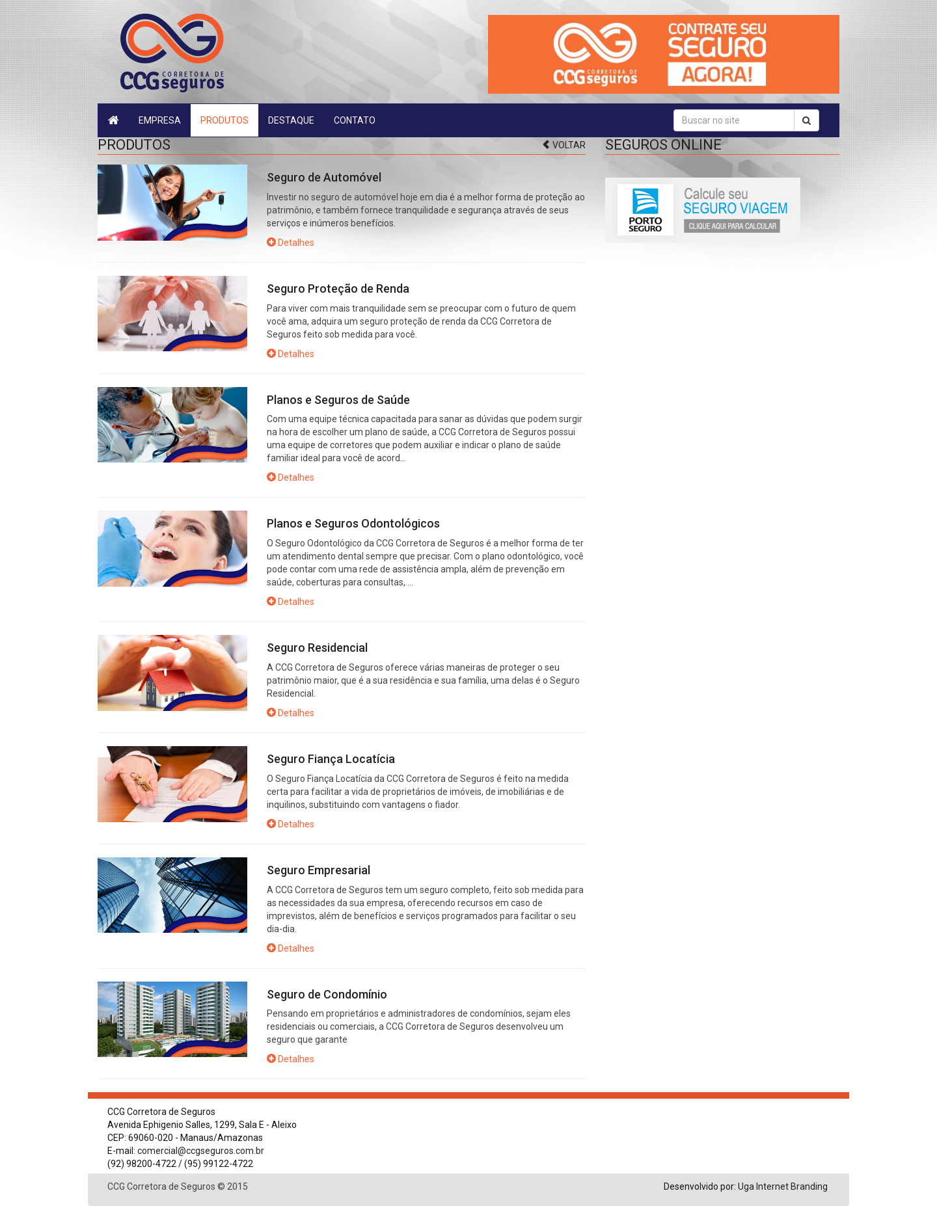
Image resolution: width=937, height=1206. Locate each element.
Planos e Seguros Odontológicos (353, 523)
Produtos (224, 120)
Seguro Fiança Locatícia (331, 759)
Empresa (160, 120)
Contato (354, 120)
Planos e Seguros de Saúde (338, 400)
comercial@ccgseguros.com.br (200, 1151)
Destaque (291, 120)
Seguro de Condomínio (327, 994)
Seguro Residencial (317, 647)
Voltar (563, 145)
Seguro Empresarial (318, 870)
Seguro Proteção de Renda (338, 288)
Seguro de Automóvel (324, 177)
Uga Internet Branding (783, 1186)
